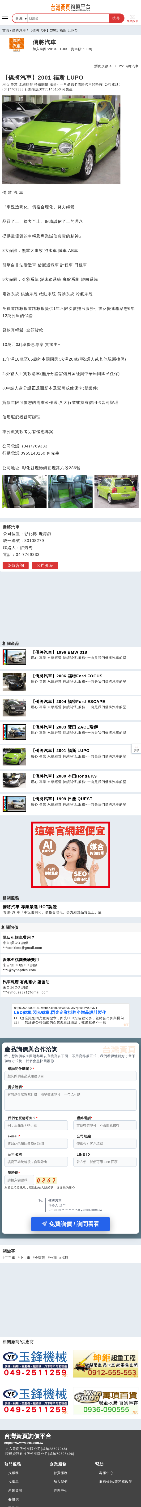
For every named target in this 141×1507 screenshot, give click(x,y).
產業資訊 (15, 1493)
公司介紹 (45, 565)
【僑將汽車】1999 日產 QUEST (62, 799)
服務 (19, 19)
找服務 (13, 1476)
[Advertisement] (70, 603)
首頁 (5, 30)
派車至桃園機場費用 (21, 960)
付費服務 (61, 1476)
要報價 (13, 1502)
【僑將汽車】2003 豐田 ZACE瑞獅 (64, 727)
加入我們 (61, 1484)
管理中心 (61, 1493)
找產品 (13, 1484)
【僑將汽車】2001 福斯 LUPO (60, 750)
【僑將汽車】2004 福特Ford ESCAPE (68, 701)
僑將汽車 (19, 30)
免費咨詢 (15, 565)
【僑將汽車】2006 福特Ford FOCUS (67, 676)
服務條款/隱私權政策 (115, 1484)
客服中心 (106, 1476)
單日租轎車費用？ (19, 937)
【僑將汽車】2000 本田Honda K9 (64, 776)
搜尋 (116, 18)
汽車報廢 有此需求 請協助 (26, 982)
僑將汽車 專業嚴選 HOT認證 (30, 907)
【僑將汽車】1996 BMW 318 (59, 652)
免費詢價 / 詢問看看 (70, 1227)
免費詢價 (132, 18)
